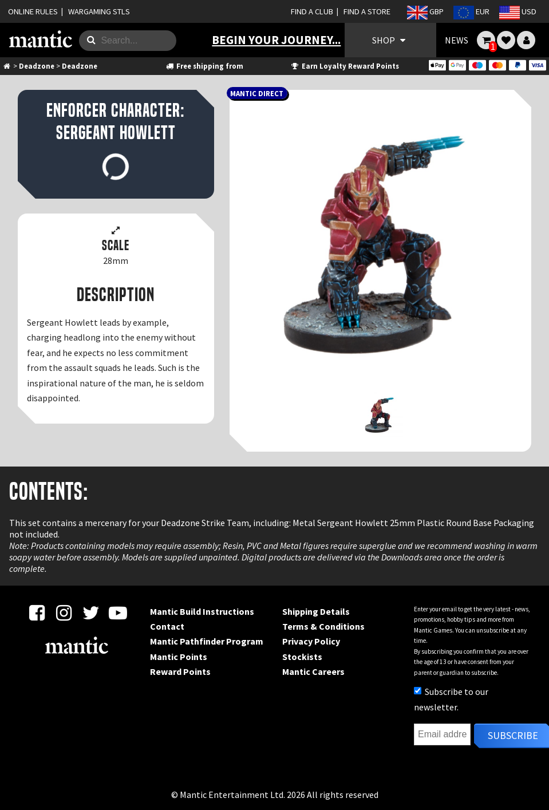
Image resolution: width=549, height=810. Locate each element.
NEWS (456, 40)
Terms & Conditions (323, 626)
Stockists (302, 656)
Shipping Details (316, 611)
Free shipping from (204, 65)
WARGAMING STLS (99, 11)
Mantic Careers (313, 671)
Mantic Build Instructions (202, 611)
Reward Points (180, 671)
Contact (167, 626)
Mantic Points (178, 656)
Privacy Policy (311, 641)
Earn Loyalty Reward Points (344, 65)
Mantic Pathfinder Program (206, 641)
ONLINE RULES (33, 11)
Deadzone (36, 65)
